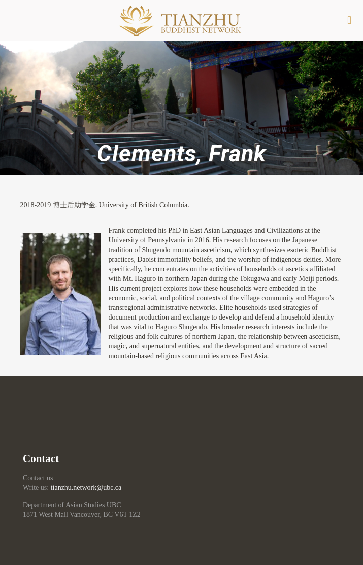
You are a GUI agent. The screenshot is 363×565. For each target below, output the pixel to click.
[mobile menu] (349, 20)
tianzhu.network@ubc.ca (86, 487)
